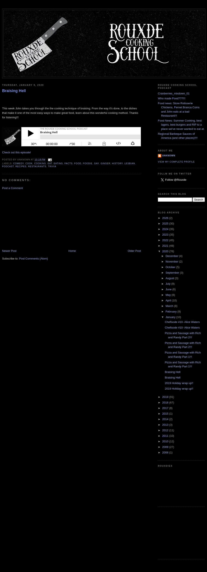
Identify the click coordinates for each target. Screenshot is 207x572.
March (170, 306)
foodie (88, 163)
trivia (52, 166)
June (169, 289)
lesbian (129, 163)
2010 (165, 441)
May (169, 294)
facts (68, 163)
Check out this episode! (16, 152)
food (77, 163)
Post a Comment (12, 188)
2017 (165, 408)
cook (29, 163)
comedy (18, 163)
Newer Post (9, 250)
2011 (165, 435)
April (169, 300)
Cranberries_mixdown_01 (174, 93)
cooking (40, 163)
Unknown (168, 155)
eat (50, 163)
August (170, 278)
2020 (165, 251)
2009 (165, 447)
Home (72, 250)
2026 (165, 218)
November (172, 261)
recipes (21, 166)
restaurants (37, 166)
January (171, 317)
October (171, 267)
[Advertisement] (34, 219)
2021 (165, 245)
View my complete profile (176, 162)
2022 (165, 240)
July (168, 283)
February (172, 311)
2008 (165, 452)
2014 (165, 419)
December (172, 256)
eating (58, 163)
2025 (165, 223)
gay (96, 163)
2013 (165, 424)
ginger (105, 163)
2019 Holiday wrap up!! (179, 383)
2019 (165, 397)
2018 (165, 402)
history (117, 163)
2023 (165, 234)
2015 (165, 413)
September (173, 272)
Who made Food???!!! (171, 98)
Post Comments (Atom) (33, 258)
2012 (165, 430)
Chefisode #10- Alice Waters (182, 322)
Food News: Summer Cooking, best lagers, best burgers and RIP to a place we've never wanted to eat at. (181, 125)
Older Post (134, 250)
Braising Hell (14, 91)
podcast (8, 166)
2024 (165, 229)
